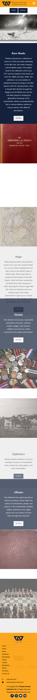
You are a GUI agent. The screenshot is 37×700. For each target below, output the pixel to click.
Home (4, 646)
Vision (4, 651)
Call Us (14, 10)
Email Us (22, 10)
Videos (4, 660)
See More (18, 118)
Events (4, 668)
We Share (5, 671)
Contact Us (5, 674)
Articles (4, 663)
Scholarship (6, 657)
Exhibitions (5, 665)
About (4, 649)
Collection (5, 654)
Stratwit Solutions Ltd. (23, 692)
